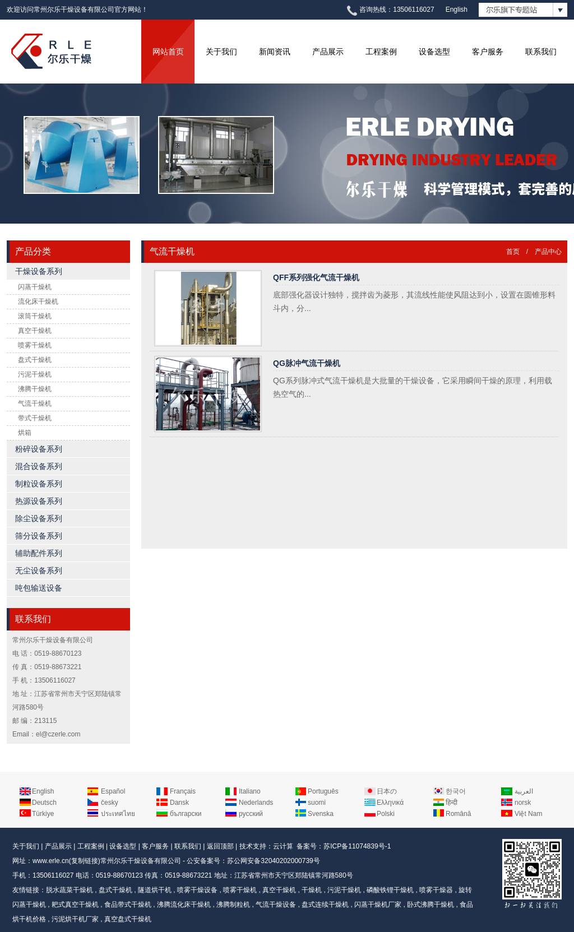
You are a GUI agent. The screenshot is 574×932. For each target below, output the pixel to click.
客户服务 (487, 51)
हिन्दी (451, 802)
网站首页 (168, 51)
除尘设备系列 (38, 518)
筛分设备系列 (38, 535)
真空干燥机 (35, 331)
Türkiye (43, 814)
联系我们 (541, 51)
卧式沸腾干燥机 (430, 904)
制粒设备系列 (38, 483)
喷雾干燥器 (436, 890)
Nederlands (256, 802)
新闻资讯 (274, 51)
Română (458, 814)
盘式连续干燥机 (325, 904)
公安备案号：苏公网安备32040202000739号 (253, 861)
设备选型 (434, 51)
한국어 (456, 791)
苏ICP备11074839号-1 (357, 846)
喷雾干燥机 (35, 345)
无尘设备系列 (38, 570)
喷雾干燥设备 (197, 890)
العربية (524, 791)
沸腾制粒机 (233, 904)
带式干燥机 (35, 418)
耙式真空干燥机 (75, 904)
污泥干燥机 (35, 374)
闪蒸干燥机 (35, 287)
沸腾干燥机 (35, 389)
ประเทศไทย (118, 814)
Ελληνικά (390, 802)
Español (113, 791)
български (185, 814)
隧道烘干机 (155, 890)
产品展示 (328, 51)
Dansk (179, 802)
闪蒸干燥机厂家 (377, 904)
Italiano (250, 791)
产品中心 (548, 252)
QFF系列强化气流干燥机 (316, 277)
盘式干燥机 (35, 360)
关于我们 (221, 51)
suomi (317, 802)
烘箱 (24, 433)
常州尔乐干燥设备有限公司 (140, 861)
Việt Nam (528, 814)
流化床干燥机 (38, 301)
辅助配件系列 (38, 553)
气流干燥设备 (276, 904)
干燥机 (312, 890)
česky (109, 802)
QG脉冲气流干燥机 (306, 363)
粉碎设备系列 (38, 448)
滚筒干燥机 (35, 316)
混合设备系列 (38, 466)
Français (183, 791)
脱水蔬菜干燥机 (69, 890)
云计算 (283, 846)
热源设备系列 (38, 501)
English (456, 9)
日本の (387, 791)
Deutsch (44, 802)
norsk (523, 802)
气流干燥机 (35, 403)
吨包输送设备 (38, 587)
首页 (513, 252)
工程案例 (381, 51)
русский (251, 814)
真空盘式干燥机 (127, 919)
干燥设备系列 (38, 271)
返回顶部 (220, 846)
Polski (386, 814)
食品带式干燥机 (127, 904)
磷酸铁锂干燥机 (390, 890)
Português (323, 791)
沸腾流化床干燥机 (184, 904)
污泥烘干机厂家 (75, 919)
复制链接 (84, 861)
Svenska (321, 814)
